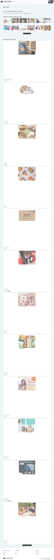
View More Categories (27, 33)
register (52, 2)
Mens (36, 23)
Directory (26, 13)
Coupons (16, 554)
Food (28, 23)
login (49, 2)
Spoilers (16, 553)
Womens (21, 23)
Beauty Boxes (4, 554)
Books (13, 23)
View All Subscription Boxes (27, 545)
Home (44, 23)
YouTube (37, 554)
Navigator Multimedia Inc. (48, 559)
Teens (4, 23)
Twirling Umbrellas (49, 558)
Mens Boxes (4, 553)
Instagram (37, 553)
